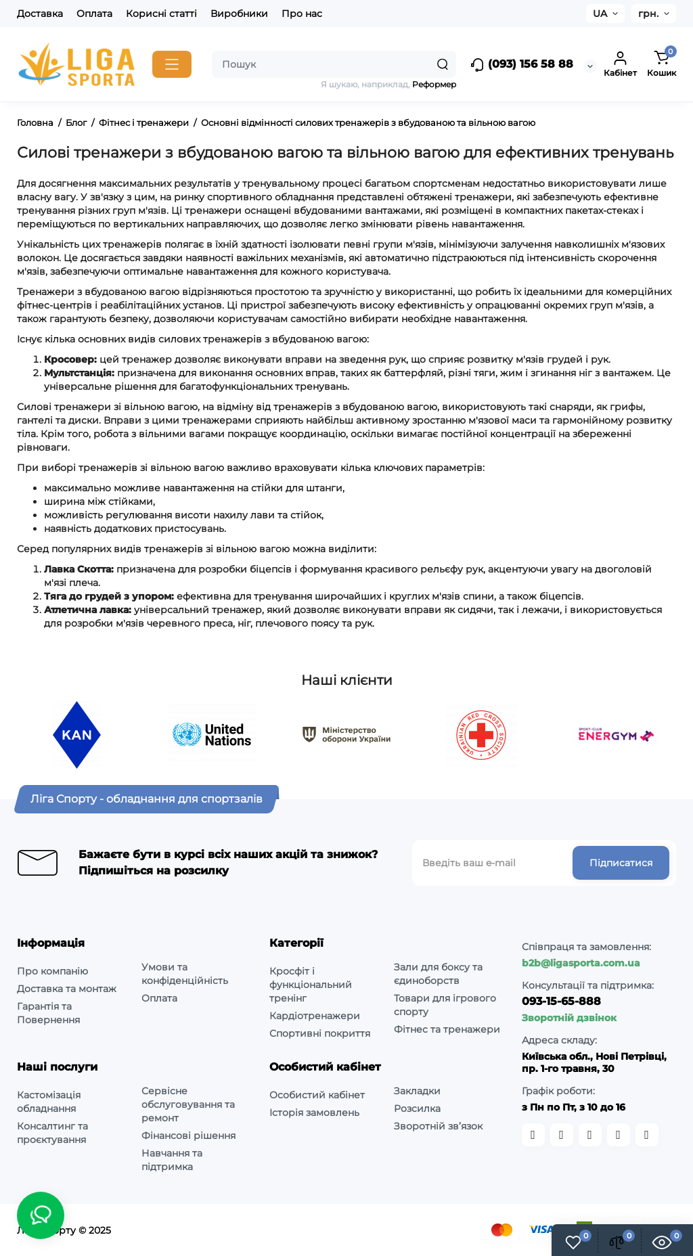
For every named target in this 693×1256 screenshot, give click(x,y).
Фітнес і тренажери (144, 122)
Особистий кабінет (317, 1095)
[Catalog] (172, 64)
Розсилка (417, 1108)
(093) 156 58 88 (521, 65)
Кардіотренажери (314, 1016)
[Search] (442, 64)
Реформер (434, 84)
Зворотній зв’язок (438, 1126)
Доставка (40, 13)
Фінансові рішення (188, 1135)
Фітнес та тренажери (447, 1029)
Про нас (302, 13)
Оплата (94, 13)
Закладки (417, 1091)
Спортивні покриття (319, 1033)
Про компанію (52, 971)
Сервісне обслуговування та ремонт (188, 1104)
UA (600, 13)
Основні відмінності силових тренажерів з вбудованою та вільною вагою (368, 122)
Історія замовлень (314, 1112)
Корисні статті (161, 13)
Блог (76, 122)
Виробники (239, 13)
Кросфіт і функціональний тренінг (310, 984)
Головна (35, 122)
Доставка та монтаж (66, 989)
